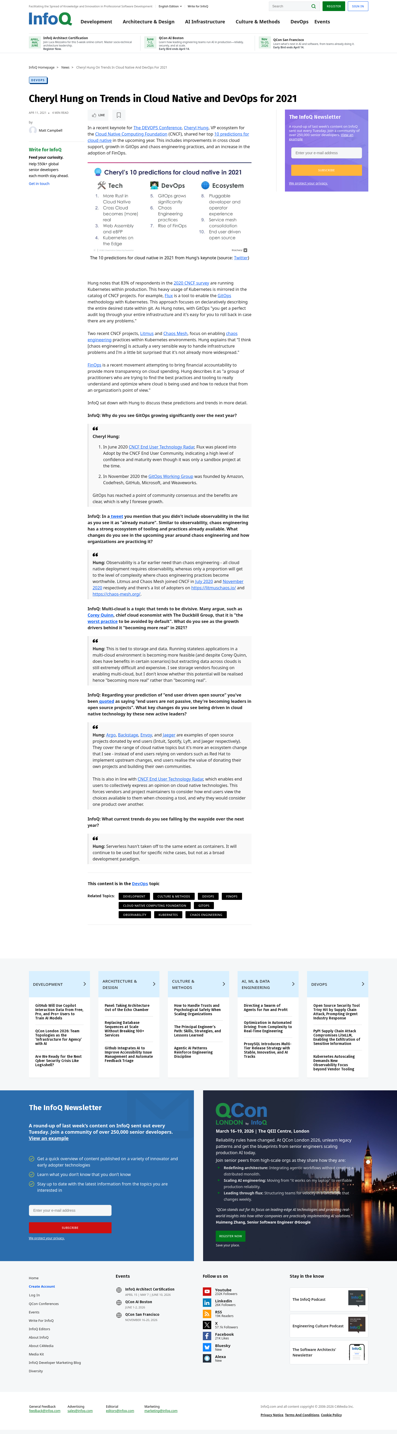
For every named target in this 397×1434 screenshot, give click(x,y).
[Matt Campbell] (33, 130)
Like (101, 115)
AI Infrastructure (205, 21)
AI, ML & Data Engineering (256, 988)
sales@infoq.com (80, 1415)
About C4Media (41, 1350)
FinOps (94, 365)
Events (322, 21)
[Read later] (118, 115)
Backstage (128, 735)
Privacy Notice (272, 1419)
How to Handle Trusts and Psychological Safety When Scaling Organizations (197, 1014)
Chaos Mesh (175, 333)
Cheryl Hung (196, 128)
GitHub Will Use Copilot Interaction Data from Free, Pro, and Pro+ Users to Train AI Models (59, 1016)
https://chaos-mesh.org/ (116, 594)
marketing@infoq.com (161, 1415)
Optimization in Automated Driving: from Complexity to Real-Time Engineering (268, 1031)
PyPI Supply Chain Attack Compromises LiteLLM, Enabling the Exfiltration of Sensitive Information (336, 1041)
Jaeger (169, 735)
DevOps (299, 21)
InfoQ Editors (39, 1333)
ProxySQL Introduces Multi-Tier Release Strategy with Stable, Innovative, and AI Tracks (268, 1054)
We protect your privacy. (308, 183)
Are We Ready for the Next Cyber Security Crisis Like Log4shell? (58, 1065)
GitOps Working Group (170, 476)
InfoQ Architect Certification (149, 1294)
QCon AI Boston (138, 1306)
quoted (106, 701)
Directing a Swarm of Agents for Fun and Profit (266, 1012)
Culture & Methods (258, 21)
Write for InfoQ (41, 1324)
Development (96, 21)
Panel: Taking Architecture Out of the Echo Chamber (127, 1012)
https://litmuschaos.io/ (213, 588)
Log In (34, 1299)
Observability (134, 915)
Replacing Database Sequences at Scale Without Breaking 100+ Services (124, 1033)
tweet (116, 516)
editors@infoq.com (120, 1415)
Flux (169, 295)
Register (334, 6)
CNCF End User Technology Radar (161, 447)
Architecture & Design (149, 21)
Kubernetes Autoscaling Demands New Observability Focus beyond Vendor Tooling (334, 1067)
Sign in (358, 6)
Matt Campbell (51, 130)
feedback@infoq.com (45, 1415)
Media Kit (36, 1358)
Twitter (241, 258)
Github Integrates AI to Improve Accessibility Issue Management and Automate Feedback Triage (129, 1058)
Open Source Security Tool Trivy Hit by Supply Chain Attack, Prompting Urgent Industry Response (336, 1016)
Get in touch (39, 183)
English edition (169, 6)
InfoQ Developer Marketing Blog (55, 1366)
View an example (49, 1142)
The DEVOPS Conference (157, 128)
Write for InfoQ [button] (198, 6)
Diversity (36, 1375)
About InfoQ (39, 1341)
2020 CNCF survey (191, 283)
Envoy (146, 735)
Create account (42, 1290)
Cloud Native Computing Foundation (131, 134)
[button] (326, 170)
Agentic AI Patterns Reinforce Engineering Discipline (193, 1056)
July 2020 (204, 581)
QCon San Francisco (142, 1319)
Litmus (147, 333)
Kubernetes (168, 915)
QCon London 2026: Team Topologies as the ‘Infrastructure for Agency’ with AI (58, 1041)
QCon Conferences (44, 1308)
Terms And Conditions (302, 1419)
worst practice (103, 621)
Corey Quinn (100, 615)
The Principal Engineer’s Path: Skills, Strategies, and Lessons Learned (197, 1035)
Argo (111, 735)
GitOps (224, 295)
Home (34, 1282)
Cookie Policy (331, 1419)
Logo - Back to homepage (50, 18)
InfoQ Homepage (42, 67)
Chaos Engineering (206, 915)
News (65, 67)
